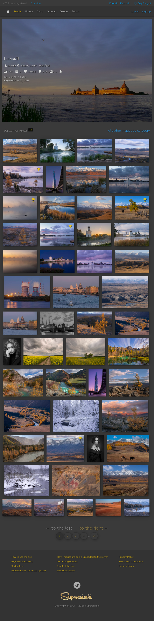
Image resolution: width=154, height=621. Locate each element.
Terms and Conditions (131, 561)
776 (8, 71)
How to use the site (21, 556)
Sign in (135, 11)
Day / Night (141, 3)
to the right (91, 528)
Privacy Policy (126, 556)
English (113, 3)
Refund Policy (126, 566)
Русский (125, 3)
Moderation (17, 566)
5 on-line (36, 3)
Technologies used (67, 561)
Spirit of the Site (66, 566)
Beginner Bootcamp (22, 561)
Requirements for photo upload (28, 570)
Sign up (146, 11)
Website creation (66, 570)
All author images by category (129, 131)
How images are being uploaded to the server (82, 556)
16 (94, 536)
